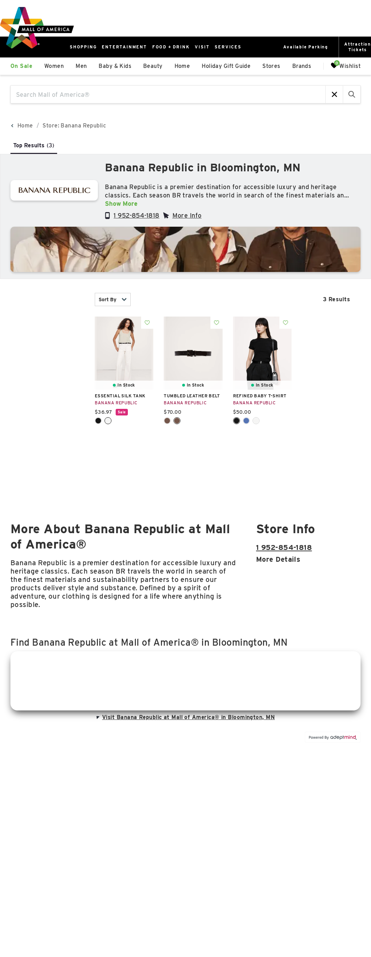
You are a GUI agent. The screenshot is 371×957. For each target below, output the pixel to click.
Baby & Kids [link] (115, 66)
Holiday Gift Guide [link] (226, 66)
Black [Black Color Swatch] (98, 420)
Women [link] (54, 66)
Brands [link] (301, 66)
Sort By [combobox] (113, 299)
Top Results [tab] (33, 145)
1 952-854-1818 (136, 215)
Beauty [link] (153, 66)
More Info (187, 215)
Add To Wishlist (147, 322)
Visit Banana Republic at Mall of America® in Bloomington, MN (185, 717)
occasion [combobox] (47, 436)
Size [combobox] (47, 373)
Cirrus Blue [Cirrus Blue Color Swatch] (246, 420)
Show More (121, 203)
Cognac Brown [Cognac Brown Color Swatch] (167, 420)
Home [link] (182, 66)
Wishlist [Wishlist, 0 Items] (346, 65)
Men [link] (81, 66)
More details (278, 559)
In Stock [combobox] (47, 299)
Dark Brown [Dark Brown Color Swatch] (177, 420)
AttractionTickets (357, 46)
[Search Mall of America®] (168, 94)
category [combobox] (47, 331)
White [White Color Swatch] (108, 420)
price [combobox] (47, 394)
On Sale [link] (21, 66)
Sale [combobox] (47, 415)
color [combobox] (47, 352)
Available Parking (305, 46)
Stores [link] (271, 66)
